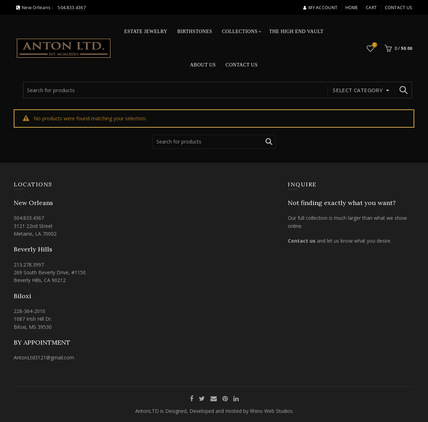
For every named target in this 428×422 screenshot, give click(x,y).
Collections (240, 31)
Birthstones (194, 31)
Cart (371, 8)
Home (351, 8)
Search (403, 90)
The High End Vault (296, 31)
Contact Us (398, 8)
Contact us (302, 240)
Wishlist (374, 45)
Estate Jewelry (146, 31)
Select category (358, 90)
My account (320, 8)
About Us (203, 65)
